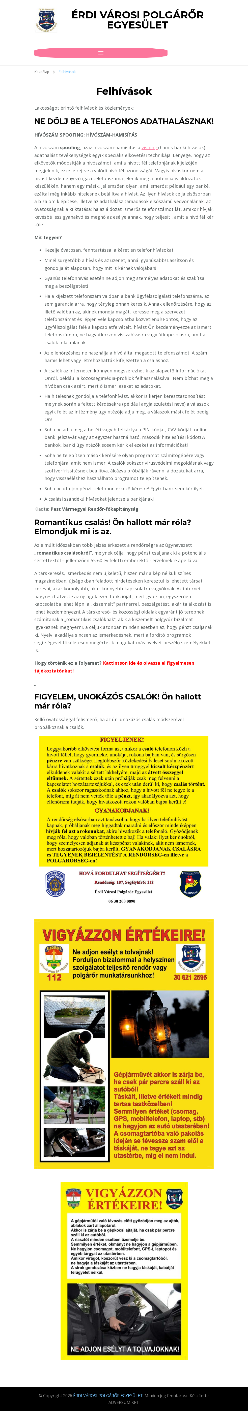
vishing (150, 147)
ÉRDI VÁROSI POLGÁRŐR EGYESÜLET (137, 20)
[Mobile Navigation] (39, 53)
